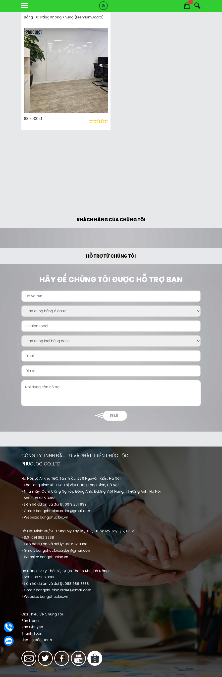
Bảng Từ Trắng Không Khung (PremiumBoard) (64, 17)
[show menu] (24, 5)
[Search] (197, 5)
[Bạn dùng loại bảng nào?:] (111, 341)
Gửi (114, 415)
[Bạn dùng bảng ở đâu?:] (111, 311)
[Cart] (187, 5)
